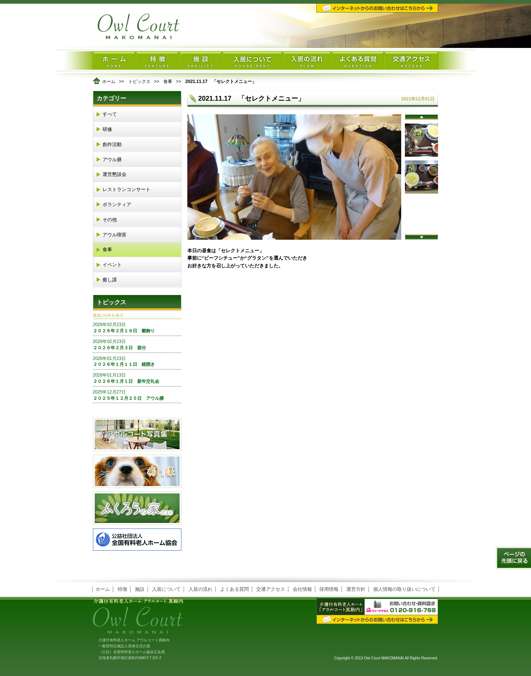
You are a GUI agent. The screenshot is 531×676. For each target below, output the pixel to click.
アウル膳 (112, 159)
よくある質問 (234, 589)
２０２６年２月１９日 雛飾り (137, 327)
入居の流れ (200, 589)
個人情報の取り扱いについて (404, 589)
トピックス (139, 81)
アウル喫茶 (114, 235)
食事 (167, 81)
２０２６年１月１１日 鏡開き (137, 361)
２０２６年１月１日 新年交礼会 (137, 378)
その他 (110, 219)
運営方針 (355, 589)
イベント (112, 264)
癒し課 (110, 279)
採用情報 (329, 589)
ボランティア (117, 204)
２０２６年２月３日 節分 (137, 344)
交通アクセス (270, 589)
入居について (166, 589)
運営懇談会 (114, 174)
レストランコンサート (126, 189)
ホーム (108, 81)
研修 (107, 129)
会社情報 (302, 589)
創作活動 (112, 144)
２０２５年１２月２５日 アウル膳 (137, 395)
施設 (140, 589)
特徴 (122, 589)
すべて (110, 114)
